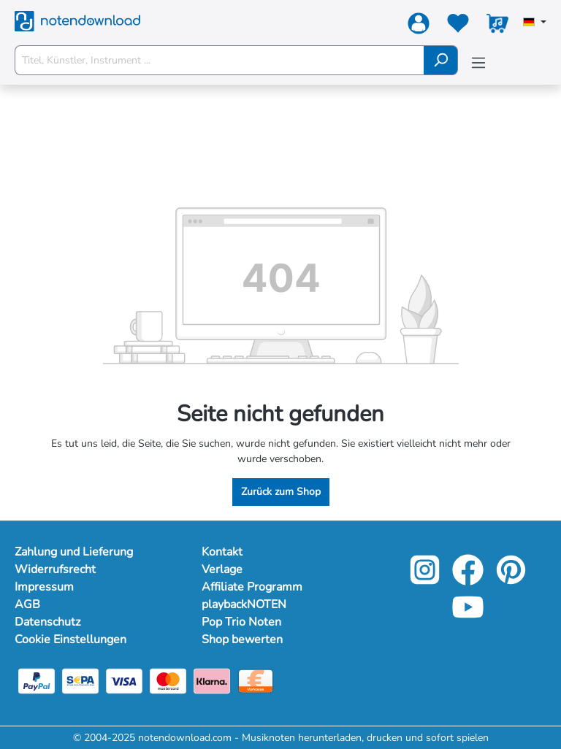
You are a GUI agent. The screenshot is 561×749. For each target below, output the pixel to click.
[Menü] (478, 63)
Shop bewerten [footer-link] (242, 639)
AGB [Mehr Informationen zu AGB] (27, 604)
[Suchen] (441, 60)
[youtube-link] (467, 617)
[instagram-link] (426, 580)
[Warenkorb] (497, 26)
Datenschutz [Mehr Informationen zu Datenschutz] (47, 622)
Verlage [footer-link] (222, 569)
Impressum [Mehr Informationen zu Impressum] (44, 587)
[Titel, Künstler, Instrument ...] (219, 60)
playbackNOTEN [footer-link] (244, 604)
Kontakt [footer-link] (222, 552)
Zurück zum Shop (281, 492)
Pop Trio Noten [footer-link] (241, 622)
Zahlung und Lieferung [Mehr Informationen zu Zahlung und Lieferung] (74, 552)
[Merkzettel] (458, 26)
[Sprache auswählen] (534, 23)
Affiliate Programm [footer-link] (252, 587)
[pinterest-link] (511, 580)
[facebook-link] (469, 580)
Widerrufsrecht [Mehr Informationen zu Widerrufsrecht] (55, 569)
